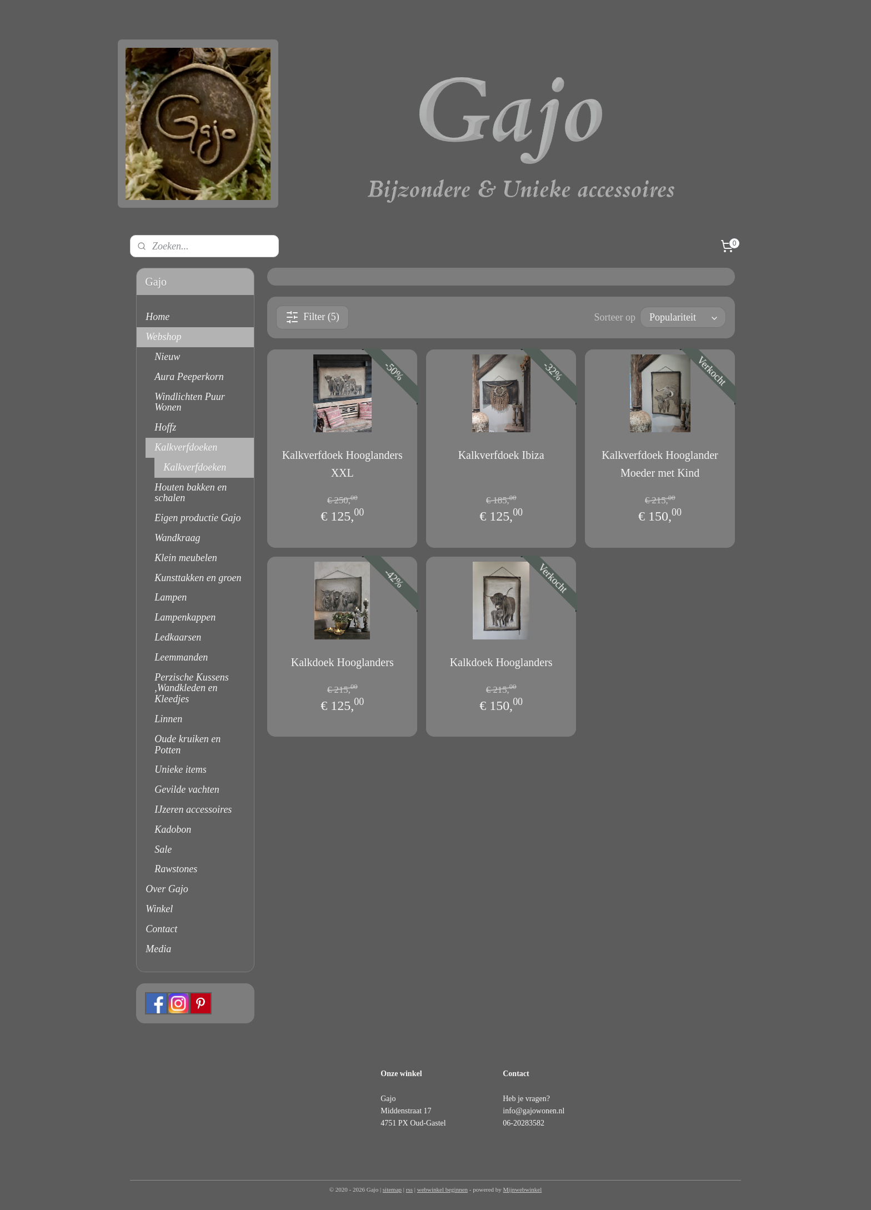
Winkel (159, 908)
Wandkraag (177, 537)
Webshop (163, 336)
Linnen (168, 718)
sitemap (392, 1189)
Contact (161, 928)
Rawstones (175, 868)
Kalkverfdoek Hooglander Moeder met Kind (660, 464)
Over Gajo (167, 888)
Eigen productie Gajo (197, 517)
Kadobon (172, 829)
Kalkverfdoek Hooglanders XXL (342, 464)
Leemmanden (181, 657)
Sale (163, 849)
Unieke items (180, 769)
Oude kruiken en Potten (187, 744)
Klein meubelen (185, 557)
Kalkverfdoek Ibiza (501, 455)
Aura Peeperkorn (188, 376)
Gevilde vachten (186, 789)
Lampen (170, 597)
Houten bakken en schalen (190, 493)
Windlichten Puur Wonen (189, 402)
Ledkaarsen (177, 637)
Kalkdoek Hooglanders (342, 662)
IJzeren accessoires (193, 809)
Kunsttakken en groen (197, 577)
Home (157, 316)
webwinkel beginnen (442, 1189)
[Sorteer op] (682, 317)
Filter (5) (312, 317)
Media (158, 948)
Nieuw (167, 356)
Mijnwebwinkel (522, 1189)
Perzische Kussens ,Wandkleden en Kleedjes (191, 688)
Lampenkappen (185, 617)
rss (409, 1189)
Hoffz (165, 427)
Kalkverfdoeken (185, 447)
